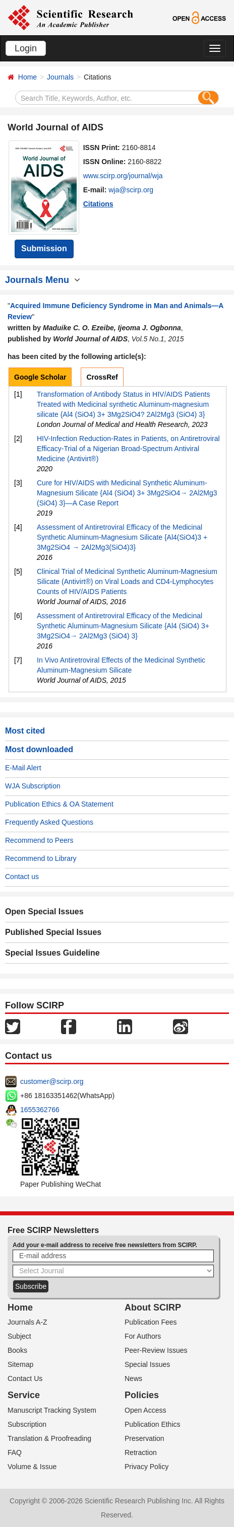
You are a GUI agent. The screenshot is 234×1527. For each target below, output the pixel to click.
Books (17, 1350)
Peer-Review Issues (156, 1350)
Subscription (27, 1424)
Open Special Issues (44, 911)
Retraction (141, 1452)
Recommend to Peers (39, 840)
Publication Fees (151, 1322)
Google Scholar (40, 377)
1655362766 (40, 1110)
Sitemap (20, 1364)
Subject (19, 1336)
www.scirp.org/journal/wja (123, 176)
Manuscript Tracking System (52, 1410)
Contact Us (25, 1378)
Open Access (145, 1410)
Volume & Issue (32, 1467)
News (133, 1378)
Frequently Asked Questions (49, 822)
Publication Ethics (153, 1424)
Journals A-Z (27, 1322)
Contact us (22, 876)
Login (26, 48)
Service (24, 1395)
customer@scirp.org (51, 1081)
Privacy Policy (146, 1467)
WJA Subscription (33, 786)
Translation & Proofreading (49, 1438)
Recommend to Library (41, 858)
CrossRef (102, 377)
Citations (98, 204)
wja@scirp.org (130, 190)
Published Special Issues (53, 932)
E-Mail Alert (23, 768)
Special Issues (147, 1364)
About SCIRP (153, 1307)
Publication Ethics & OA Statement (59, 804)
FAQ (15, 1452)
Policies (142, 1395)
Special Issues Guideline (52, 953)
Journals (60, 77)
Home (27, 77)
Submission (44, 248)
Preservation (144, 1438)
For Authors (143, 1336)
